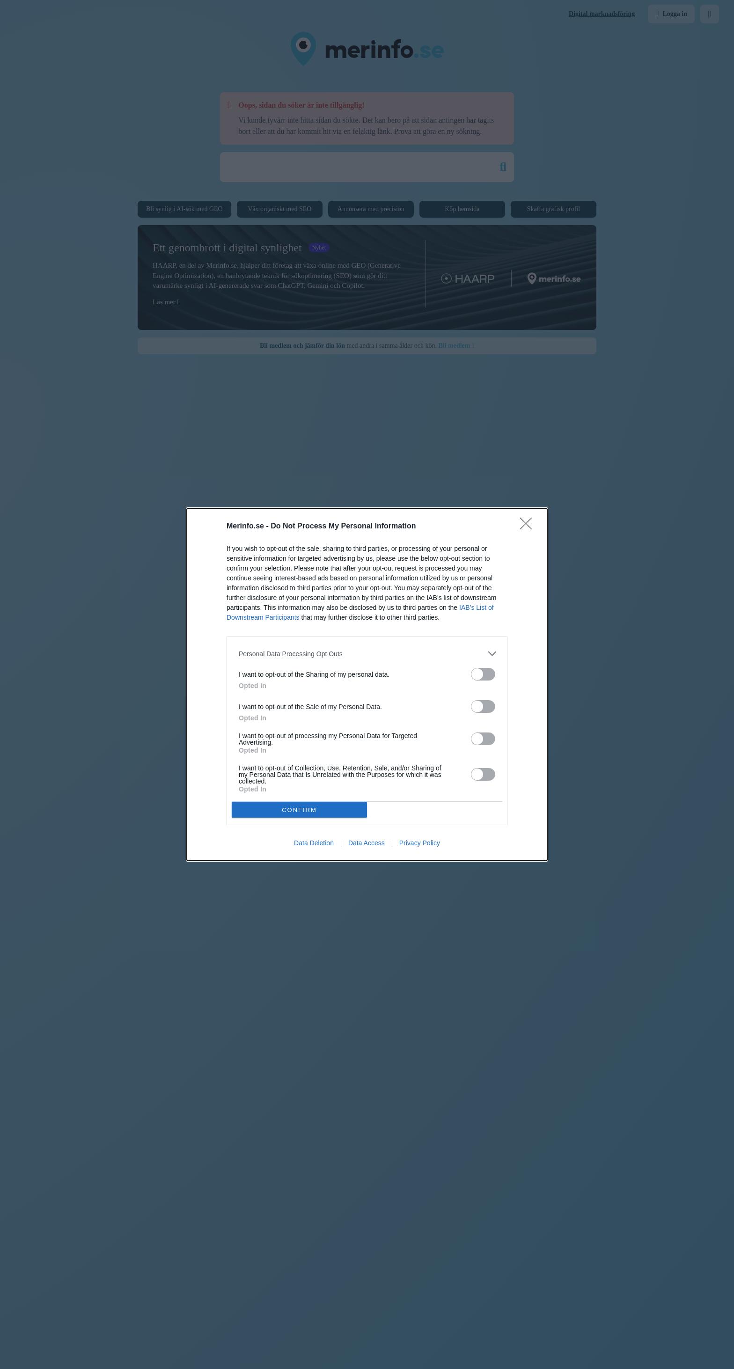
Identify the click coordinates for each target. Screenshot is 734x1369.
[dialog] (367, 684)
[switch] (483, 674)
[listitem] (367, 654)
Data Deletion (314, 843)
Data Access (366, 843)
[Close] (529, 526)
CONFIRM (299, 809)
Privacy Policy (419, 843)
